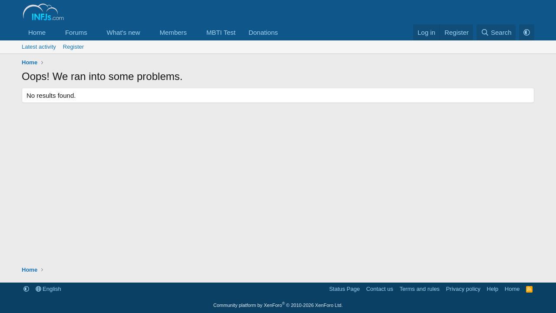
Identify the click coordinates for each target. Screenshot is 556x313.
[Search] (496, 32)
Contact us (379, 289)
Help (493, 289)
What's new (123, 32)
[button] (52, 32)
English (48, 289)
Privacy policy (463, 289)
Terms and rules (420, 289)
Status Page (344, 289)
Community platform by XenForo (278, 305)
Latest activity (39, 46)
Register (73, 46)
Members (173, 32)
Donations (263, 32)
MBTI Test (220, 32)
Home (37, 32)
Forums (76, 32)
